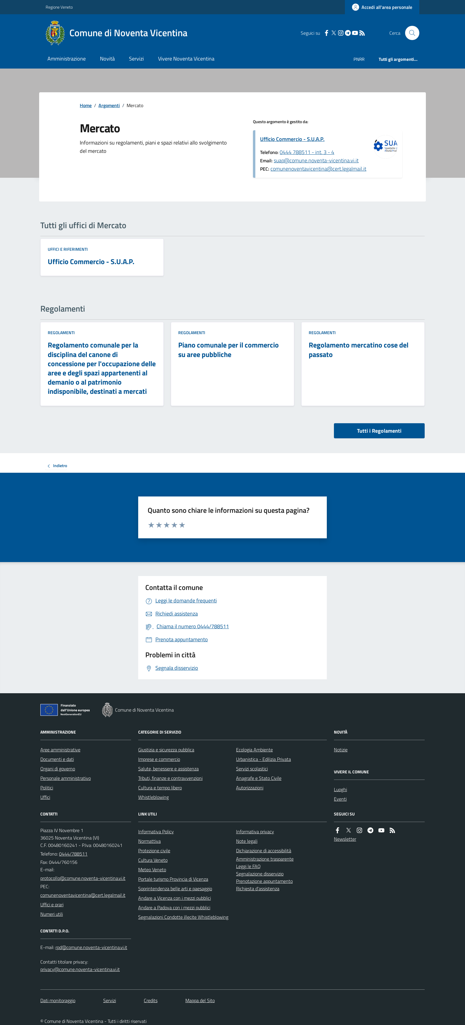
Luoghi (340, 789)
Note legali (246, 841)
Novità (107, 59)
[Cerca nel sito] (409, 33)
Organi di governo (57, 768)
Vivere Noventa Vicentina (186, 59)
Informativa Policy (156, 831)
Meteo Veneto (152, 869)
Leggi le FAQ (248, 866)
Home (86, 105)
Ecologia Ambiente (254, 749)
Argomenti (109, 105)
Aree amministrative (60, 749)
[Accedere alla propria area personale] (382, 7)
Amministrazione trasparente (265, 858)
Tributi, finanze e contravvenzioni (170, 778)
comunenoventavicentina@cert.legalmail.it (318, 169)
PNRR (358, 59)
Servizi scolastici (252, 768)
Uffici (45, 797)
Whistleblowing (153, 797)
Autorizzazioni (249, 787)
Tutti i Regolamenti (379, 431)
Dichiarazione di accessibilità (263, 850)
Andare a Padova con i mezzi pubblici (174, 907)
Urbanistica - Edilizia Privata (263, 759)
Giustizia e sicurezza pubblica (166, 749)
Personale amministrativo (65, 778)
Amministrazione (66, 59)
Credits (150, 1000)
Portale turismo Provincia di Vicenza (173, 879)
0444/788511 (73, 853)
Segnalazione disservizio (260, 873)
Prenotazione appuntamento (264, 881)
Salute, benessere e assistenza (168, 768)
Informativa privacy (255, 831)
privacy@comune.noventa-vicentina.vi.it (80, 969)
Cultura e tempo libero (160, 787)
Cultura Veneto (153, 860)
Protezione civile (154, 850)
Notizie (341, 749)
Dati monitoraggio (57, 1000)
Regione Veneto (59, 7)
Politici (46, 787)
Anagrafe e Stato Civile (258, 778)
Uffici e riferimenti (68, 249)
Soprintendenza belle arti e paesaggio (175, 888)
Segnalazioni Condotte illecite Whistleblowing (183, 917)
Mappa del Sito (200, 1000)
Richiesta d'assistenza (257, 888)
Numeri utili (51, 914)
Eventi (340, 798)
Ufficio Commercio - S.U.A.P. (292, 139)
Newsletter (345, 838)
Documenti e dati (57, 759)
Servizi (136, 59)
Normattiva (149, 841)
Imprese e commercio (159, 759)
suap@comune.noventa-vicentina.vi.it (316, 160)
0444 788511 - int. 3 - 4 (307, 152)
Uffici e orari (51, 904)
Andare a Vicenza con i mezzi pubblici (174, 898)
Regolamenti (61, 332)
